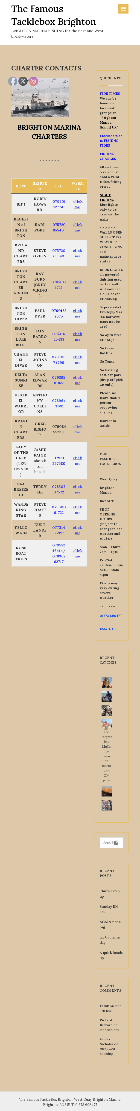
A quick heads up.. (111, 955)
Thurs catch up (110, 894)
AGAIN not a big (110, 924)
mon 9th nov (109, 1030)
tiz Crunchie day (110, 940)
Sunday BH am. (109, 909)
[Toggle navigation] (123, 9)
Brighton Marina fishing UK (108, 122)
